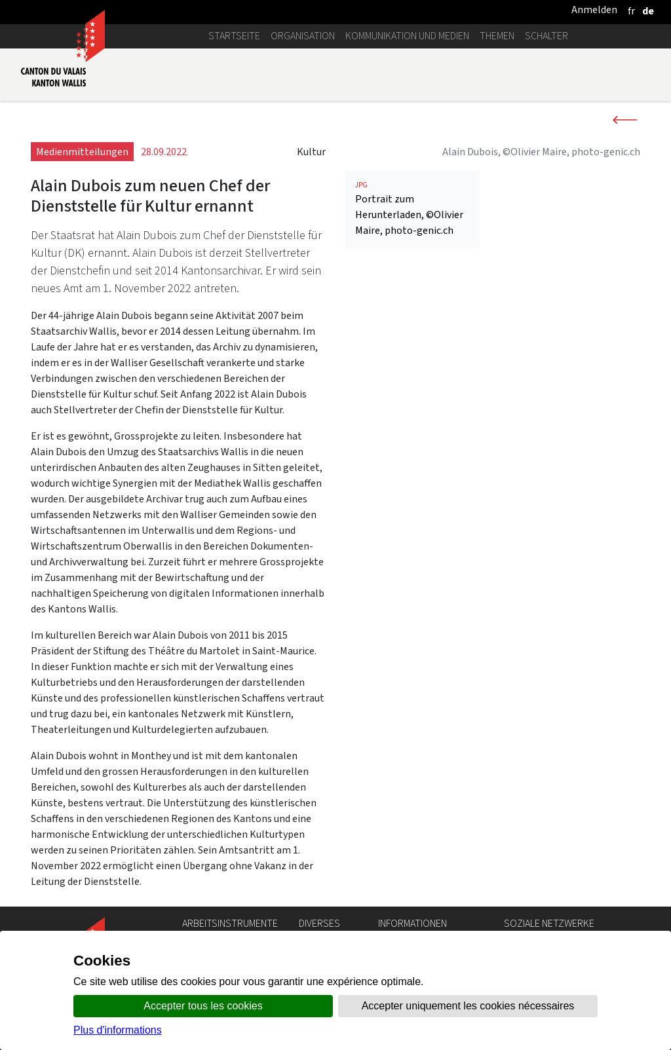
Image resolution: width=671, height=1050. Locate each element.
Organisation (303, 36)
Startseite (234, 36)
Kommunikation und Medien (407, 36)
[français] (631, 11)
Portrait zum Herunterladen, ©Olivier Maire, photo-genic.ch (412, 208)
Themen (497, 36)
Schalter (546, 36)
